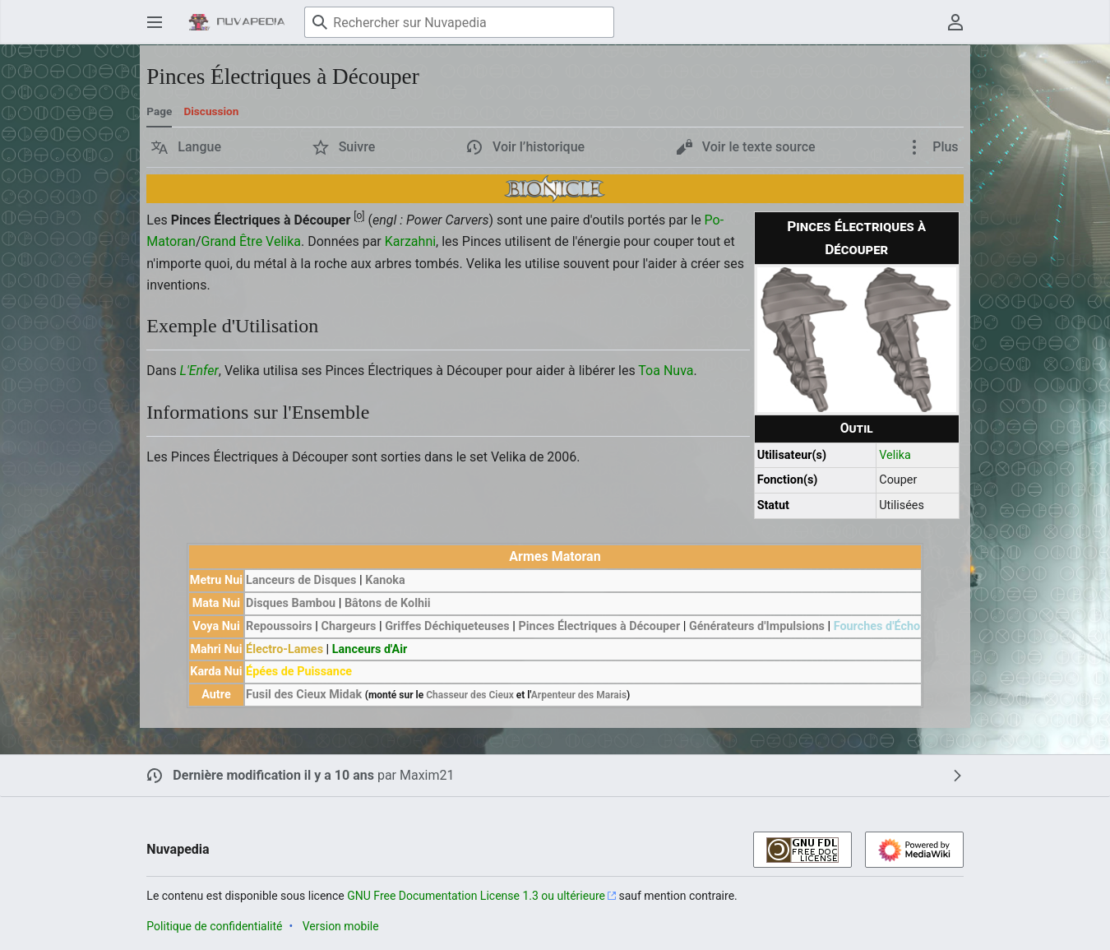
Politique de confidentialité (214, 926)
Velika (895, 455)
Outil (856, 428)
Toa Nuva (665, 370)
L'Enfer (199, 370)
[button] (186, 147)
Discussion (210, 111)
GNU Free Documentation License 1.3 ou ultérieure (476, 895)
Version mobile (341, 926)
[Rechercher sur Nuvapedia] (459, 22)
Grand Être (231, 241)
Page (159, 111)
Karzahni (410, 241)
